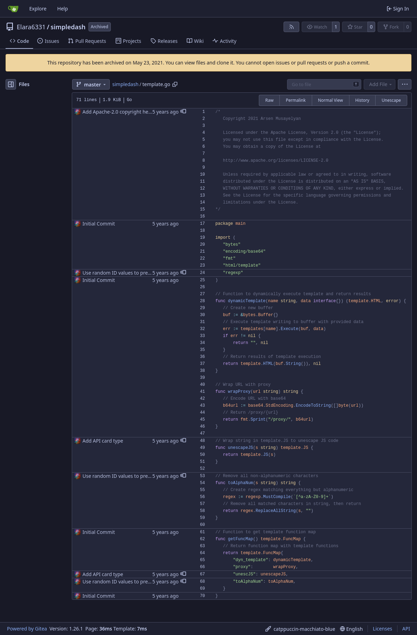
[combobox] (324, 84)
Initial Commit (99, 223)
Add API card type (103, 440)
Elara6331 (31, 26)
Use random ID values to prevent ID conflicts (134, 272)
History (362, 100)
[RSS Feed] (292, 27)
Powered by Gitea (27, 628)
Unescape (391, 100)
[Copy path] (174, 84)
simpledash (68, 26)
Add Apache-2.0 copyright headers (122, 111)
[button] (183, 111)
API (406, 628)
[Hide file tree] (11, 84)
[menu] (404, 84)
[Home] (13, 8)
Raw (269, 100)
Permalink (296, 100)
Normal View (330, 100)
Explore (37, 8)
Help (62, 8)
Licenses (382, 628)
